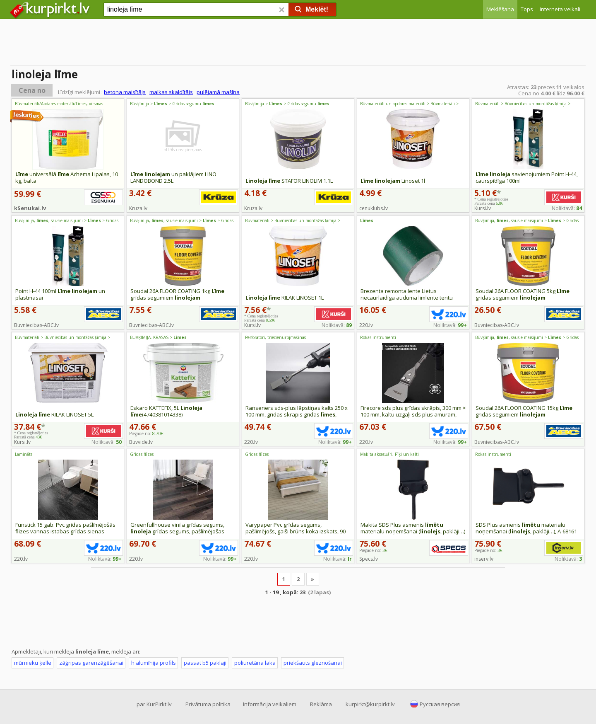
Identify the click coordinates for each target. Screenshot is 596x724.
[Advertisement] (298, 43)
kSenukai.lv (30, 208)
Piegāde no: (146, 433)
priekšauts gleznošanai (313, 662)
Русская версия (440, 704)
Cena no (32, 90)
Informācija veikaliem (269, 704)
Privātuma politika (208, 704)
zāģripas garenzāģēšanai (91, 662)
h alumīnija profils (153, 662)
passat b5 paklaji (205, 662)
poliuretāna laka (255, 662)
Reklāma (321, 704)
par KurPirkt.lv (154, 704)
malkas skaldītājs (171, 92)
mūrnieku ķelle (32, 662)
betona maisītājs (125, 92)
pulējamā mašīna (218, 92)
